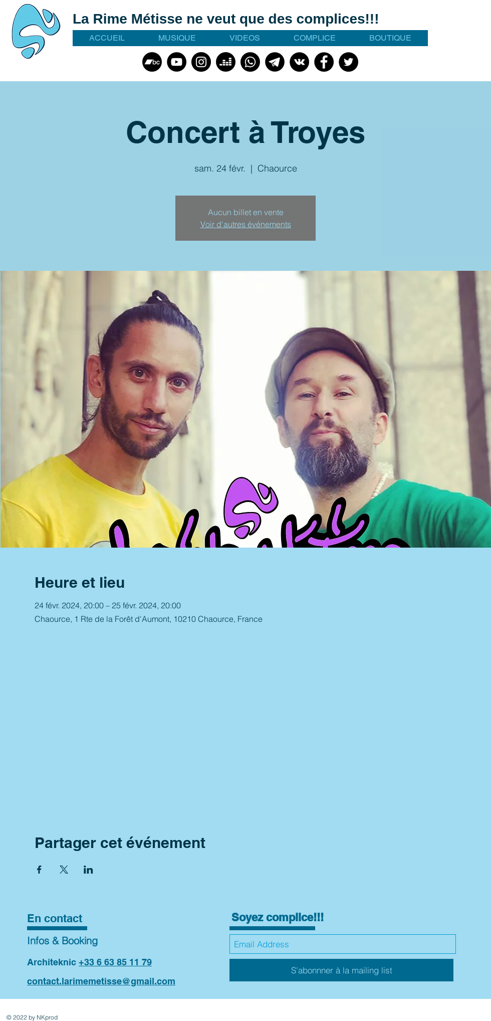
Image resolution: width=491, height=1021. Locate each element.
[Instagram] (201, 62)
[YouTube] (176, 62)
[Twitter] (348, 62)
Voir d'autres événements (245, 224)
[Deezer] (225, 62)
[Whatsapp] (250, 62)
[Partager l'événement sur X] (64, 870)
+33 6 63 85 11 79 (115, 962)
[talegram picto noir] (275, 62)
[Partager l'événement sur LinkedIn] (88, 870)
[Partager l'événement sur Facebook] (39, 870)
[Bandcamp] (152, 62)
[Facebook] (324, 62)
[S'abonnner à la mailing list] (341, 970)
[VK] (299, 62)
